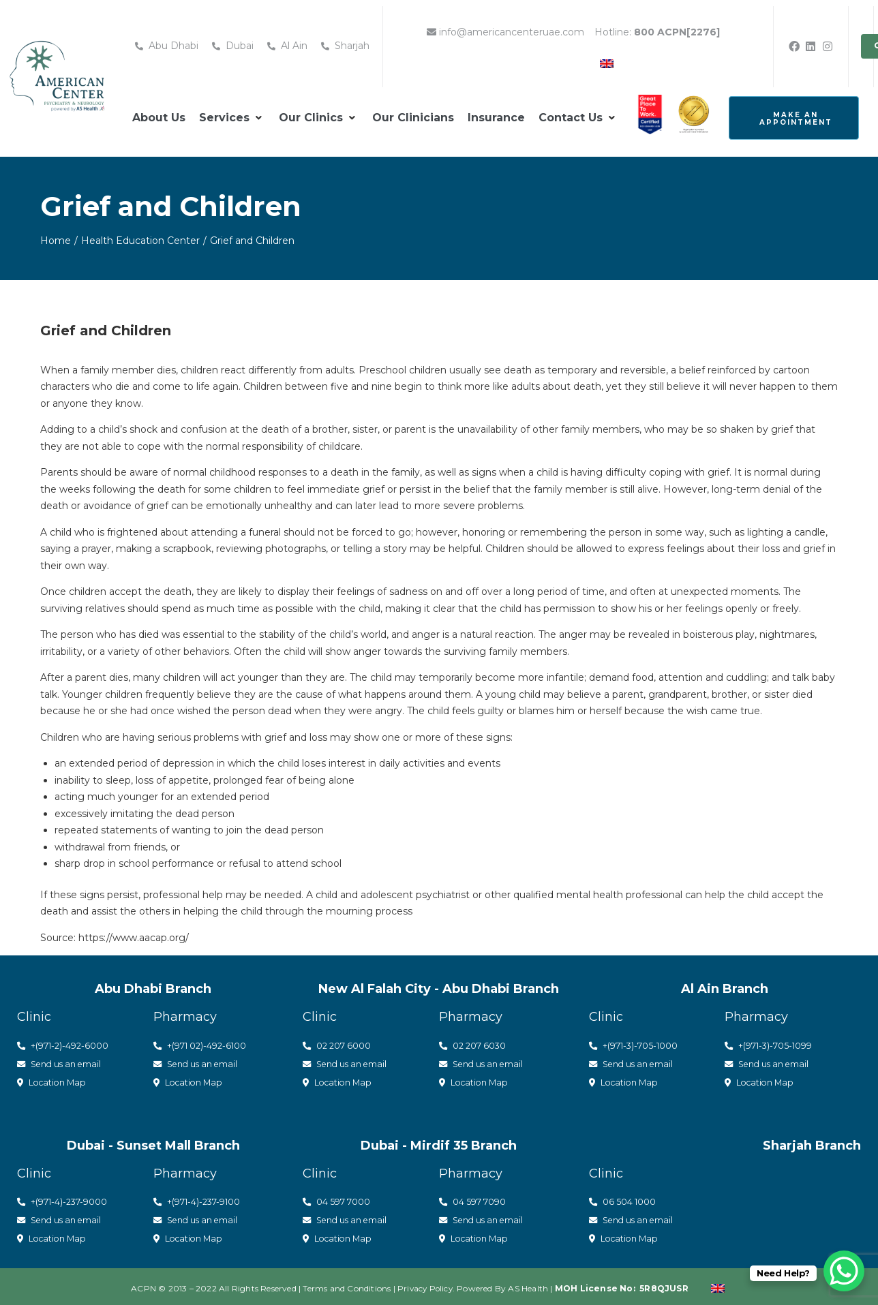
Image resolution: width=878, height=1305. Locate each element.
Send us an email (61, 1063)
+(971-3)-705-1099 (769, 1045)
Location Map (53, 1080)
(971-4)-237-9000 (72, 1199)
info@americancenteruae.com (505, 32)
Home (55, 240)
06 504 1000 (622, 1199)
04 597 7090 (472, 1199)
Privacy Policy (425, 1284)
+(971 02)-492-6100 (200, 1045)
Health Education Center (140, 240)
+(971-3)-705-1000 (634, 1045)
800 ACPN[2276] (677, 32)
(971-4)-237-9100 (206, 1199)
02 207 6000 (337, 1045)
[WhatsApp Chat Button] (843, 1270)
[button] (232, 118)
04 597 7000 (337, 1199)
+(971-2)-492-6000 (63, 1045)
